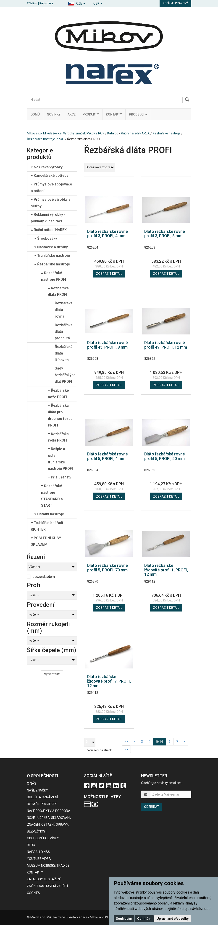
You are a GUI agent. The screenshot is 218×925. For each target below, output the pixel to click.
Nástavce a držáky (51, 247)
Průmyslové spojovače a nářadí (51, 187)
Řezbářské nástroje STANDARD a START (52, 496)
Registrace (46, 3)
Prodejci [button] (138, 114)
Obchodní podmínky (43, 838)
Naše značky (37, 790)
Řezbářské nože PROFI (58, 393)
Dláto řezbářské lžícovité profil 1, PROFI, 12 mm (166, 570)
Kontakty (114, 114)
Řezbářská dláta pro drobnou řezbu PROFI (60, 415)
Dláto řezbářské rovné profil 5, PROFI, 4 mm (107, 456)
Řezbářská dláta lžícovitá (64, 353)
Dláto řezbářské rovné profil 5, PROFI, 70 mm (107, 567)
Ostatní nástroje (49, 514)
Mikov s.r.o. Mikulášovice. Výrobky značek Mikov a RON (66, 133)
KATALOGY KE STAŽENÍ (43, 879)
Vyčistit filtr (52, 674)
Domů (35, 114)
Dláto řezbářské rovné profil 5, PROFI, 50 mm (164, 456)
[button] (76, 3)
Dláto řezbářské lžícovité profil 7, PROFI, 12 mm (109, 681)
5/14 (161, 741)
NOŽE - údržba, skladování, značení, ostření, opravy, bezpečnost (49, 824)
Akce (72, 114)
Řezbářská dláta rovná (64, 310)
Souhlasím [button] (124, 918)
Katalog (112, 133)
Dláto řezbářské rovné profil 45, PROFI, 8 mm (107, 344)
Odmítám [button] (144, 918)
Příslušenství (60, 477)
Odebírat (151, 807)
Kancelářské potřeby (49, 175)
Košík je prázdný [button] (175, 3)
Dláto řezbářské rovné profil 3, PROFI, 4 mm (107, 233)
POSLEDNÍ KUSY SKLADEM (46, 541)
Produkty (91, 114)
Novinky (53, 114)
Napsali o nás (38, 852)
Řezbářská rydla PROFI (58, 437)
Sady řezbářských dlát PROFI (65, 375)
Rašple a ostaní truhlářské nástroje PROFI (60, 459)
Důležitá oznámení (42, 797)
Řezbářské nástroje (166, 133)
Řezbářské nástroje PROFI (45, 139)
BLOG (31, 845)
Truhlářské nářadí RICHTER (47, 526)
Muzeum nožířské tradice (48, 865)
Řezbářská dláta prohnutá (64, 331)
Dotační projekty (42, 804)
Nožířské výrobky (47, 167)
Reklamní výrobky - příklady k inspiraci (48, 217)
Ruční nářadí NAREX (135, 133)
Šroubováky (45, 238)
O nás (31, 783)
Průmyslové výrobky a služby (51, 202)
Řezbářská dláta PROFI (58, 291)
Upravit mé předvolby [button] (173, 918)
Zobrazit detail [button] (109, 273)
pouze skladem (44, 576)
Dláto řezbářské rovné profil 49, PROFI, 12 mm (165, 344)
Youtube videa (39, 859)
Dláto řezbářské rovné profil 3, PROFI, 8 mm (164, 233)
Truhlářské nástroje (52, 255)
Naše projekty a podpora (48, 811)
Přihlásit (32, 3)
